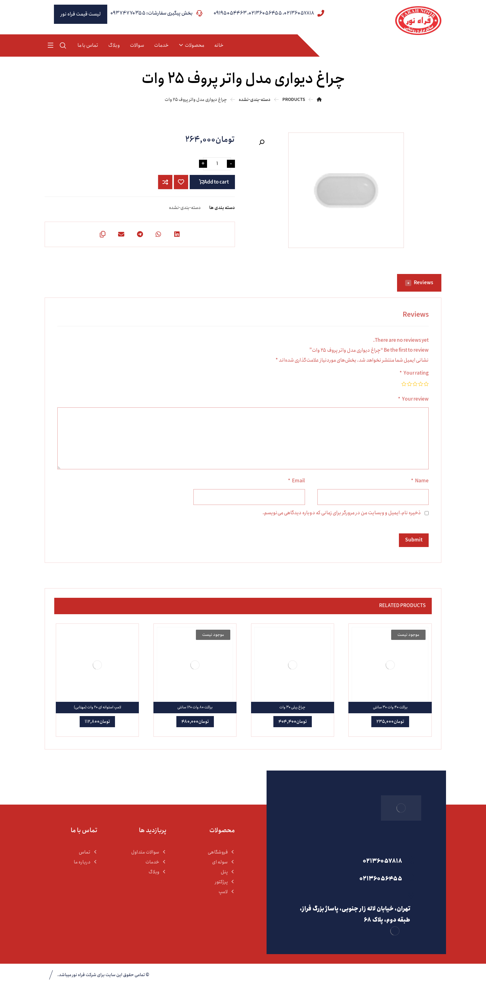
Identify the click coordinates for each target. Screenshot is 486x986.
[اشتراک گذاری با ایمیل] (121, 234)
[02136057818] (354, 860)
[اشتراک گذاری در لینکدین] (177, 234)
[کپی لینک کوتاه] (102, 234)
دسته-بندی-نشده (185, 207)
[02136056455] (354, 877)
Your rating (414, 373)
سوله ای (223, 862)
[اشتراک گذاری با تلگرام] (140, 234)
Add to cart (216, 182)
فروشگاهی (221, 852)
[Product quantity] (217, 163)
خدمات (155, 862)
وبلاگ (157, 872)
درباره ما (86, 862)
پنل (228, 872)
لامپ (227, 892)
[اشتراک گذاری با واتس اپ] (158, 234)
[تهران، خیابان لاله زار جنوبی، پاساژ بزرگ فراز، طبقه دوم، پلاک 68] (354, 895)
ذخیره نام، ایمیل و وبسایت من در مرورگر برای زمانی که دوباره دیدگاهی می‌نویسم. (342, 513)
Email (296, 481)
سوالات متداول (148, 852)
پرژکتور (225, 882)
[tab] (419, 283)
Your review (413, 399)
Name (420, 481)
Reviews (419, 283)
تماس (88, 852)
